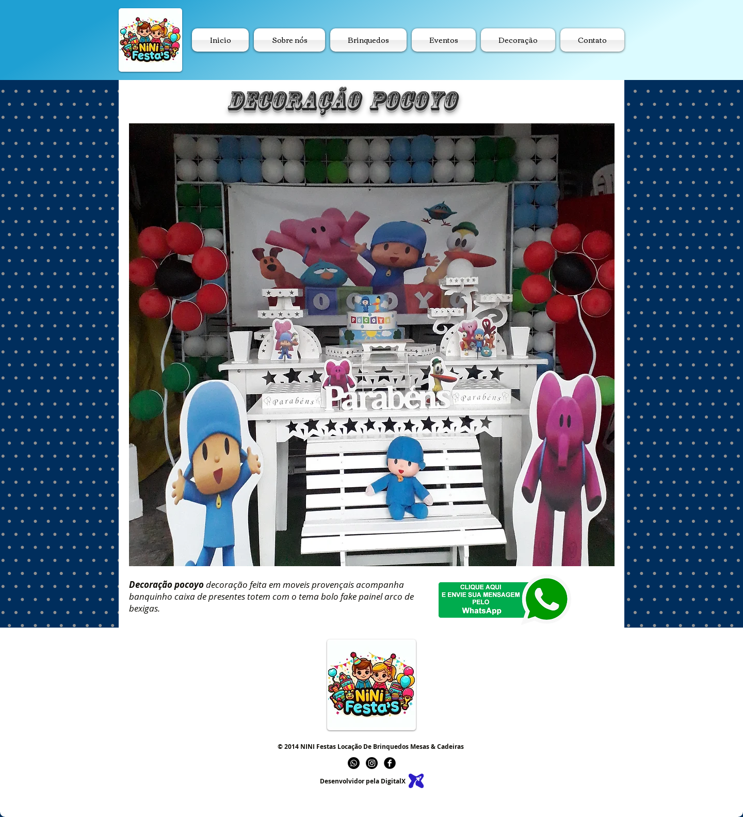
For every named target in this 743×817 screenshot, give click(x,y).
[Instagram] (372, 763)
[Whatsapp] (354, 763)
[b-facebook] (390, 763)
